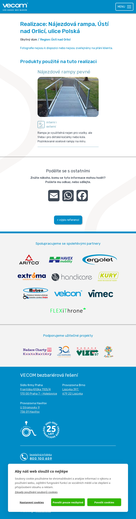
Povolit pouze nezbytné (68, 502)
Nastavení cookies (32, 502)
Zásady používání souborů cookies (36, 492)
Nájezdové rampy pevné (64, 72)
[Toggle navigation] (124, 7)
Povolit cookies (104, 502)
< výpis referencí (68, 220)
